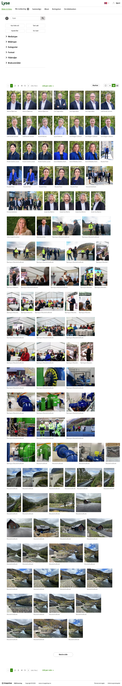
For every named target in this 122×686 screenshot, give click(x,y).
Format (10, 52)
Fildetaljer (11, 57)
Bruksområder (13, 63)
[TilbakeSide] (8, 85)
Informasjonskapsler (114, 683)
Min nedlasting (20, 9)
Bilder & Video (7, 9)
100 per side (47, 86)
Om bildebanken (70, 9)
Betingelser (56, 9)
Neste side (63, 654)
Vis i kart (35, 31)
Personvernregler (99, 683)
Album (46, 9)
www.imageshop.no (45, 683)
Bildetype (11, 41)
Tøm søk (36, 26)
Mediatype (11, 36)
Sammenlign (36, 9)
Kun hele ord (15, 26)
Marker (95, 85)
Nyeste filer (14, 31)
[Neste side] (28, 85)
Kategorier (12, 47)
